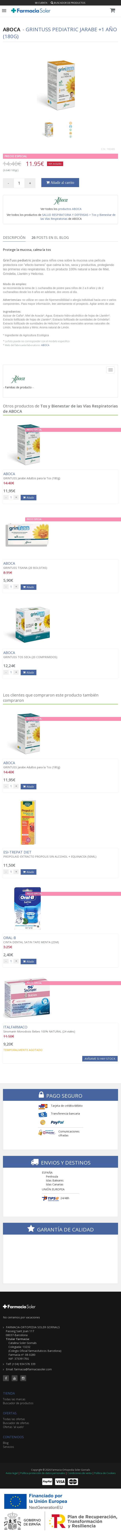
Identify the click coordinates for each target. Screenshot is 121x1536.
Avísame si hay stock (100, 1058)
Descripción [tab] (14, 237)
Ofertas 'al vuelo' (13, 1427)
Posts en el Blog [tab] (50, 237)
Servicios (8, 1447)
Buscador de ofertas (16, 1423)
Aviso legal (12, 1473)
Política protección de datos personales (42, 1473)
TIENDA (9, 1393)
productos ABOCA (69, 209)
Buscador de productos (68, 3)
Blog (5, 1443)
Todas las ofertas (14, 1419)
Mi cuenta (41, 3)
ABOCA (45, 345)
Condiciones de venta (79, 1473)
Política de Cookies (104, 1473)
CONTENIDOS (13, 1437)
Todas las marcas (14, 1399)
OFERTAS (10, 1413)
